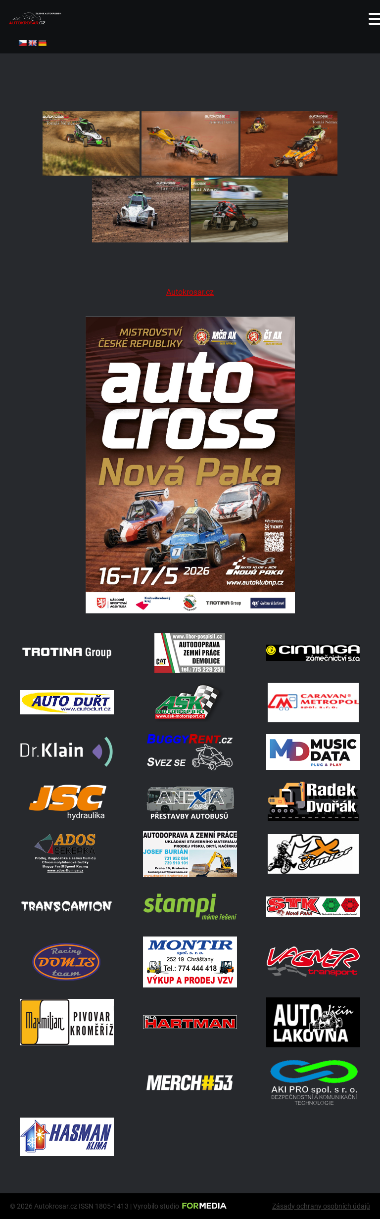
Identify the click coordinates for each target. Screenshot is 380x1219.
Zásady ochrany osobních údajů (321, 1206)
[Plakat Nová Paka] (190, 610)
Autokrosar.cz (190, 292)
